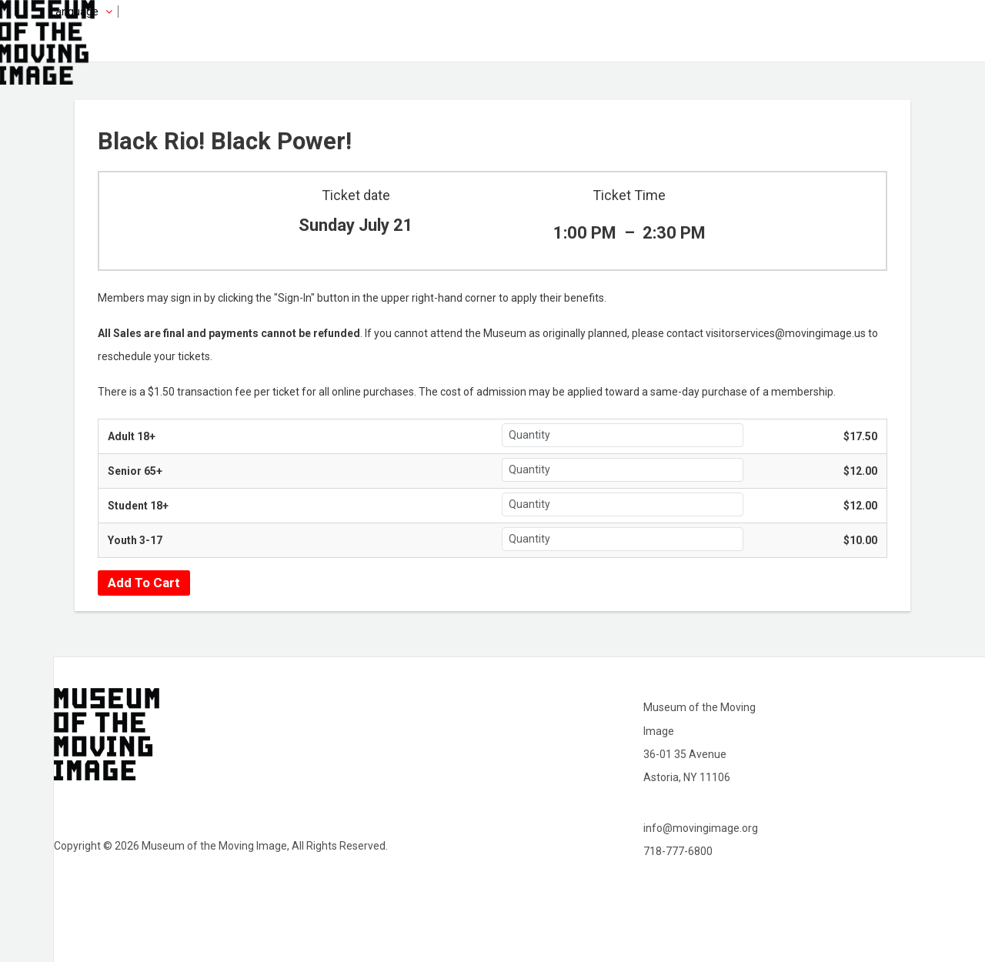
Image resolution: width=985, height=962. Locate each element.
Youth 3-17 (135, 540)
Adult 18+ (131, 436)
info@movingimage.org (700, 828)
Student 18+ (138, 505)
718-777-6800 (678, 851)
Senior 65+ (135, 471)
